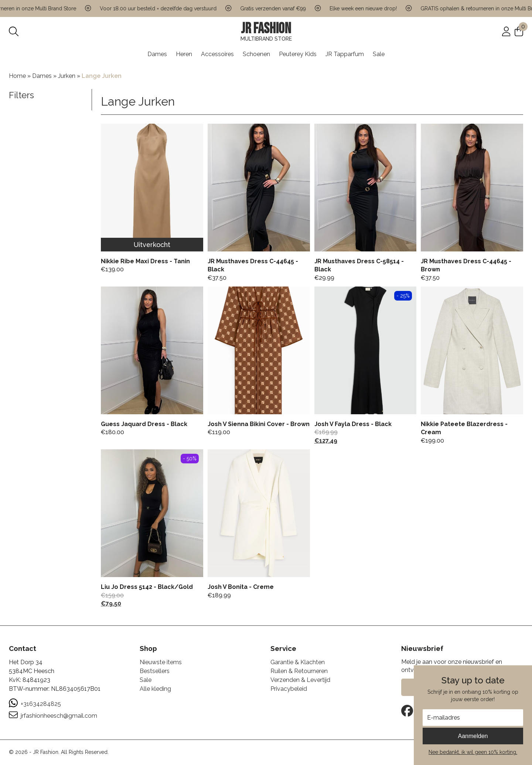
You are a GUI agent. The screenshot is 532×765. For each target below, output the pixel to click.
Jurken (66, 75)
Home (17, 75)
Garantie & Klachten (297, 662)
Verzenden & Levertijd (300, 679)
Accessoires (217, 54)
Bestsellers (155, 671)
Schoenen (256, 54)
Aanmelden (473, 736)
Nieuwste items (161, 662)
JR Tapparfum (344, 54)
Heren (184, 54)
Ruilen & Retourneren (299, 671)
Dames (157, 54)
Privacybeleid (288, 688)
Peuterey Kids (298, 54)
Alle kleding (155, 688)
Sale (379, 54)
